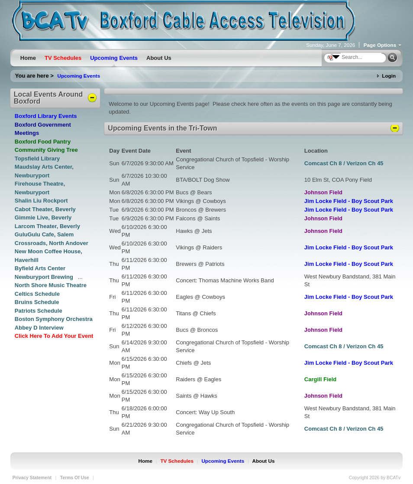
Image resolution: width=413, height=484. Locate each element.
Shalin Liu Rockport (41, 200)
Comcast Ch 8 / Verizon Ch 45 (344, 163)
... (80, 277)
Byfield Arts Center (40, 268)
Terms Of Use (74, 477)
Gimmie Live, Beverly (43, 217)
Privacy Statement (32, 477)
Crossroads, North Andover (51, 243)
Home (145, 461)
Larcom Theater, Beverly (47, 226)
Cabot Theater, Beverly (45, 209)
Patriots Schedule (38, 310)
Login (389, 75)
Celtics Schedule (37, 294)
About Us (263, 461)
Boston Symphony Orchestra (54, 319)
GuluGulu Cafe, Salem (44, 234)
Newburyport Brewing (45, 277)
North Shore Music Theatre (51, 285)
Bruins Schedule (37, 302)
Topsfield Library (37, 158)
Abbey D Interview (39, 327)
